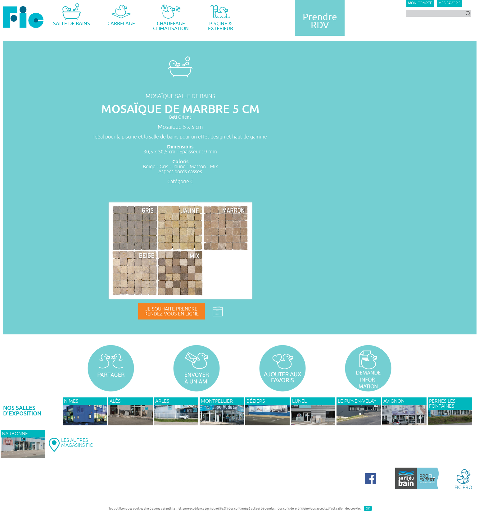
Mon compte (420, 3)
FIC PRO (463, 479)
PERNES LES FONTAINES (442, 403)
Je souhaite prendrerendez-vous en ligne (171, 311)
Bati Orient (180, 117)
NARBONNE (15, 434)
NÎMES (71, 401)
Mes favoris (449, 3)
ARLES (162, 401)
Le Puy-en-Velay (357, 401)
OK (368, 508)
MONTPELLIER (217, 401)
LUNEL (299, 401)
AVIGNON (393, 401)
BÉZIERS (255, 401)
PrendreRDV (320, 21)
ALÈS (115, 401)
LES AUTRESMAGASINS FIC (77, 442)
